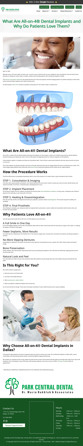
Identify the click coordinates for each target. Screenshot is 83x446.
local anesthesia (45, 191)
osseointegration (51, 199)
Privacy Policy (47, 441)
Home (38, 11)
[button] (46, 11)
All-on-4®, (15, 84)
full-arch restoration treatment (13, 79)
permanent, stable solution (16, 280)
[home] (11, 9)
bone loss (33, 167)
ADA (53, 441)
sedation (53, 191)
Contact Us (78, 11)
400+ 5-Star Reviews (41, 2)
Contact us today (62, 361)
